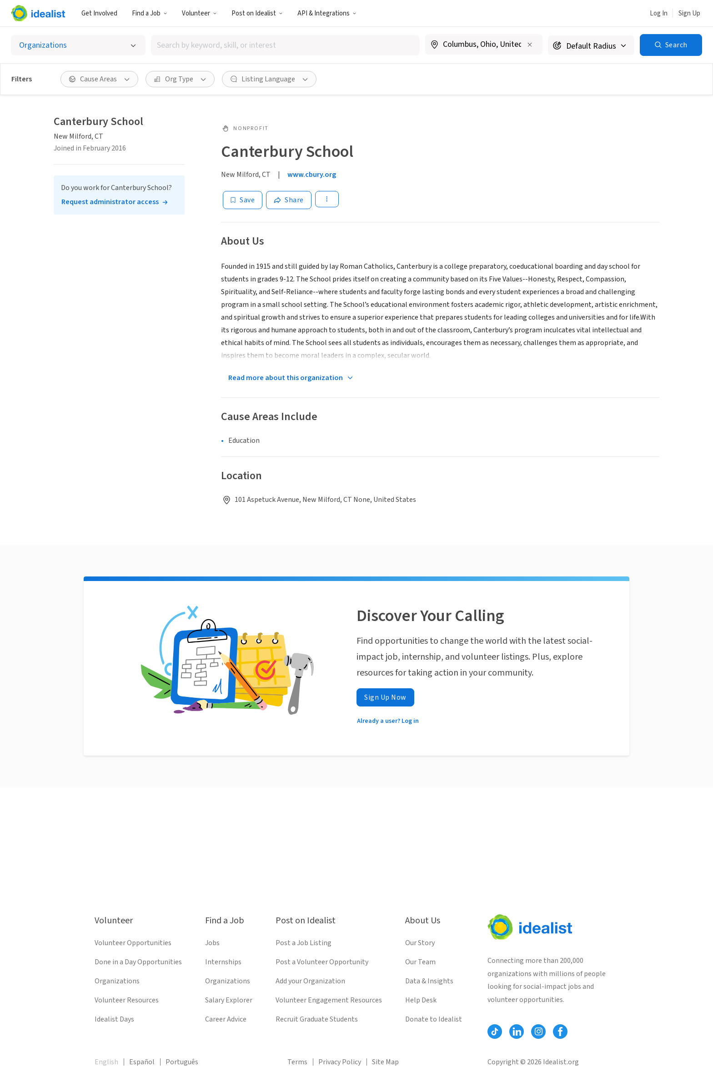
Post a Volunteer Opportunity (322, 962)
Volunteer (199, 13)
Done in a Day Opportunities (138, 962)
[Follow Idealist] (494, 1031)
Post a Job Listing (303, 943)
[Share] (288, 200)
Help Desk (421, 1000)
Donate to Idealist (433, 1019)
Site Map (385, 1062)
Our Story (420, 943)
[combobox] (285, 45)
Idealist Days (114, 1019)
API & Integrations (326, 13)
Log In (659, 13)
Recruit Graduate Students (317, 1019)
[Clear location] (530, 44)
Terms (297, 1062)
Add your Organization (310, 981)
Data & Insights (429, 981)
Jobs (212, 943)
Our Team (420, 962)
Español (142, 1062)
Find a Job (149, 13)
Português (182, 1062)
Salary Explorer (228, 1000)
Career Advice (225, 1019)
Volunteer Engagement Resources (329, 1000)
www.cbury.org (311, 174)
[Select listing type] (78, 45)
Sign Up (689, 13)
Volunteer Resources (127, 1000)
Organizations (117, 981)
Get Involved (99, 13)
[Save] (242, 200)
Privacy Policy (339, 1062)
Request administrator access (110, 202)
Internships (223, 962)
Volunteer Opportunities (133, 943)
